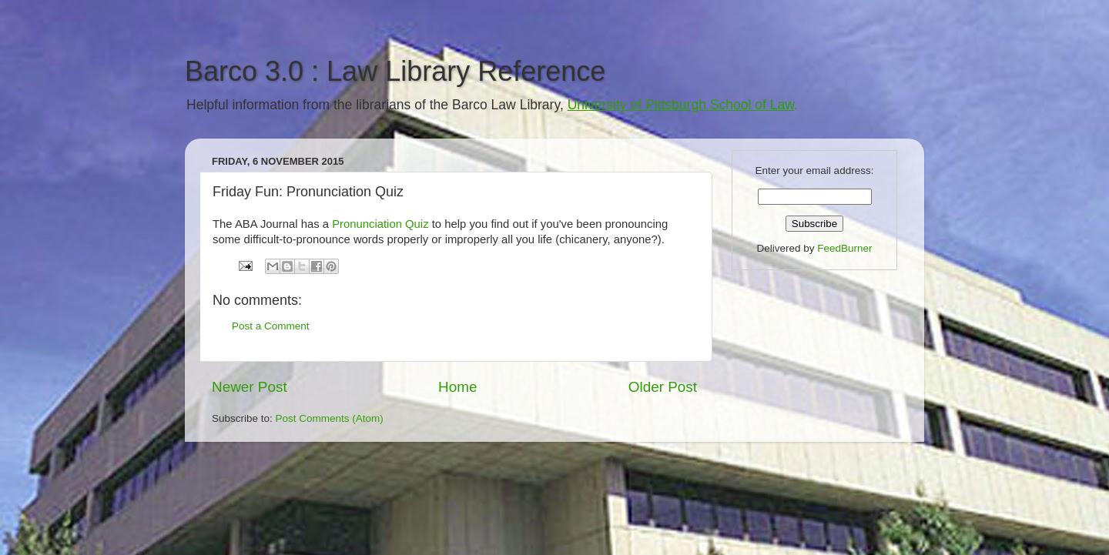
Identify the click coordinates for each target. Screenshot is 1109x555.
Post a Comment (271, 326)
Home (457, 387)
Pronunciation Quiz (380, 224)
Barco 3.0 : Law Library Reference (395, 71)
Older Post (662, 387)
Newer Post (249, 387)
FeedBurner (844, 248)
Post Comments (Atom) (330, 418)
